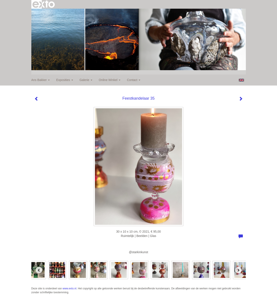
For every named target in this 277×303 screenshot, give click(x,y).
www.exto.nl (69, 288)
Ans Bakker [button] (40, 80)
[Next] (238, 270)
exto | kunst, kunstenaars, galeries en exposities (43, 4)
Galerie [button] (86, 80)
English (241, 80)
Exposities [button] (64, 80)
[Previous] (39, 270)
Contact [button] (133, 80)
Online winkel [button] (109, 80)
